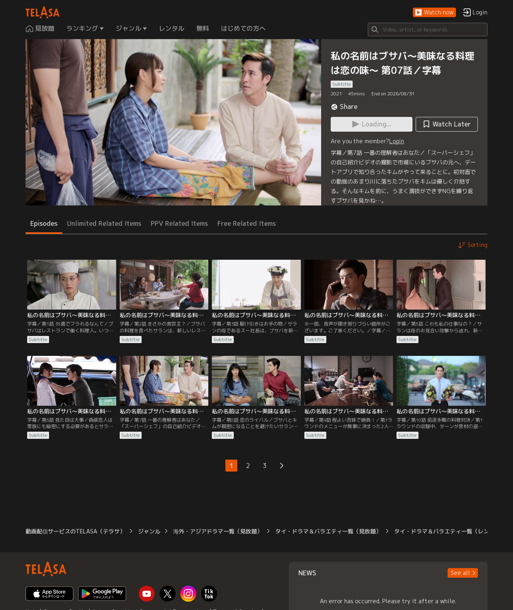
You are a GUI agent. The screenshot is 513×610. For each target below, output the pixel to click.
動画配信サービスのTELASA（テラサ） (75, 531)
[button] (434, 13)
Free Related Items (246, 223)
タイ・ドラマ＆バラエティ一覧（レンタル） (450, 531)
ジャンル (149, 531)
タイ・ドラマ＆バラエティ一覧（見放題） (328, 531)
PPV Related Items (179, 223)
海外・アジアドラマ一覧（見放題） (217, 531)
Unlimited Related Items (104, 223)
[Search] (427, 29)
